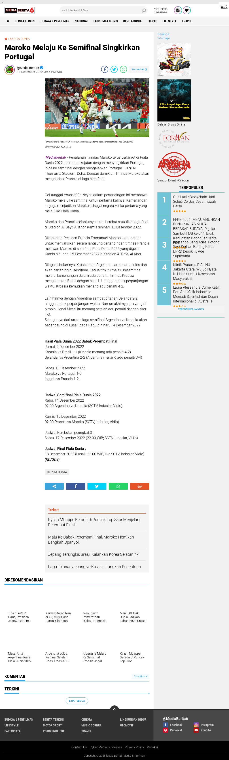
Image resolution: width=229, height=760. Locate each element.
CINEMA (86, 719)
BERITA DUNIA (132, 21)
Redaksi (152, 747)
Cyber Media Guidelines (106, 747)
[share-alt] (54, 486)
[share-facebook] (104, 69)
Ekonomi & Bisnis (105, 21)
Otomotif (127, 725)
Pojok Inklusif (54, 731)
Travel (187, 21)
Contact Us (79, 747)
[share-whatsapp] (123, 69)
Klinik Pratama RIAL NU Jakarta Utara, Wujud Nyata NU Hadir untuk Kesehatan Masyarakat (195, 272)
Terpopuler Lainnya (191, 309)
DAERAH (152, 21)
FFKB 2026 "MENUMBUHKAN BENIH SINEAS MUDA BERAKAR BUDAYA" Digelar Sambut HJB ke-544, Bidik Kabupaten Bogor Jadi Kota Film (196, 231)
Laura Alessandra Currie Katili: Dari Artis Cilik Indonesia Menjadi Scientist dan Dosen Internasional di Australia (196, 294)
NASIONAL (81, 21)
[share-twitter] (114, 69)
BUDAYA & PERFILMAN (55, 21)
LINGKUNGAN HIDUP (133, 719)
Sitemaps (163, 38)
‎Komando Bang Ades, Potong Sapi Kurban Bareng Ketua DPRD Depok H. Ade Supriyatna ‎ (196, 249)
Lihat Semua (77, 700)
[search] (103, 10)
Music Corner (91, 725)
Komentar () (139, 69)
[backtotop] (114, 709)
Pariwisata (12, 731)
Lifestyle (170, 21)
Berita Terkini (25, 21)
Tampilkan (140, 676)
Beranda (163, 34)
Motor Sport (52, 725)
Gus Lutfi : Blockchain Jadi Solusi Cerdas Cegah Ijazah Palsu (194, 202)
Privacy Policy (134, 747)
